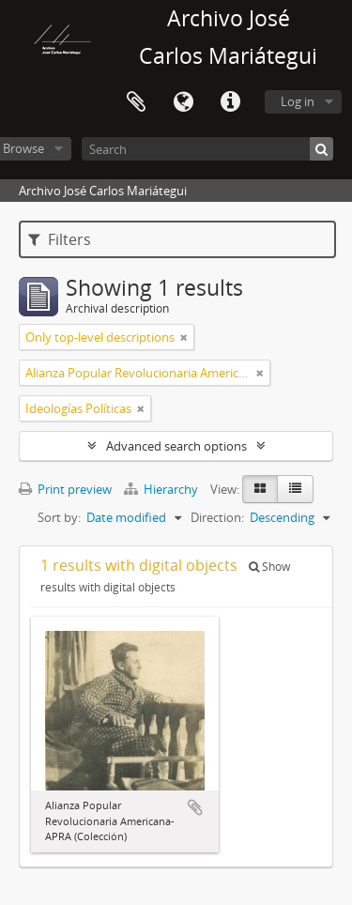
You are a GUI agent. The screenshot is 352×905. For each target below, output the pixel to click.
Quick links (230, 102)
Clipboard (136, 102)
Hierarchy (162, 489)
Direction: (217, 517)
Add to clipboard (195, 807)
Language (183, 102)
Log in (297, 101)
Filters (59, 239)
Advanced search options (176, 445)
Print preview (65, 489)
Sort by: (59, 517)
